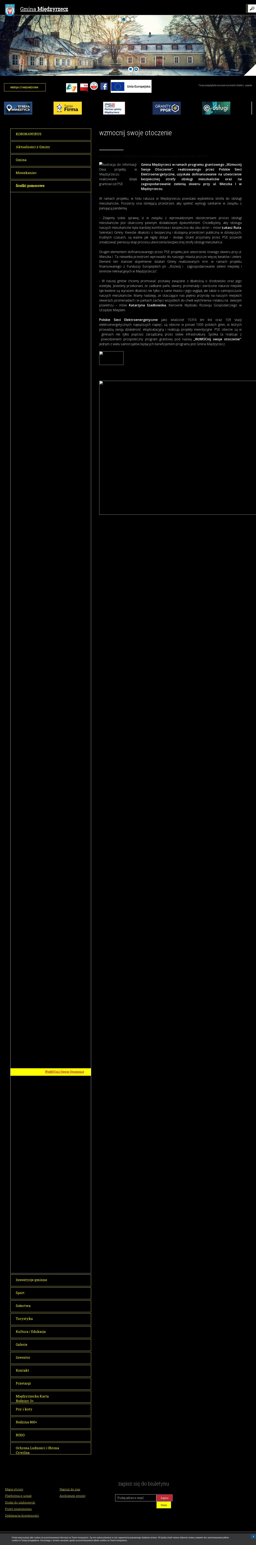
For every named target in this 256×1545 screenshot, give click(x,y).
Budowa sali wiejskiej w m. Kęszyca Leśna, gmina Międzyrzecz (64, 578)
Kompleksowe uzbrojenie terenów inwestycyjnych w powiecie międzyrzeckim (64, 401)
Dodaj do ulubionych (20, 1502)
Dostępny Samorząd (59, 1191)
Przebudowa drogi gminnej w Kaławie (66, 964)
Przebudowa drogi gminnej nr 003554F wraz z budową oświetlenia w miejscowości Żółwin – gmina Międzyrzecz (66, 555)
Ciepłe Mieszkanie (59, 1134)
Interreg (51, 1259)
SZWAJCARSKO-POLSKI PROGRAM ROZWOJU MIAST (65, 1217)
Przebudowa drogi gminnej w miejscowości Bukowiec (66, 663)
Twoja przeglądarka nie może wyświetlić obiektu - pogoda (225, 85)
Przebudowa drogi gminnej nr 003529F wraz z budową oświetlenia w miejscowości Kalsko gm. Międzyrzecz (66, 529)
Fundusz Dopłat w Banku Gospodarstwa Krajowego (63, 1010)
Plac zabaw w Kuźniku (61, 568)
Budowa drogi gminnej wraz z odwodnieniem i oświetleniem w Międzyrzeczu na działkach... (68, 935)
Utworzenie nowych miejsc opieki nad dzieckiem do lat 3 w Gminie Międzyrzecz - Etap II (67, 496)
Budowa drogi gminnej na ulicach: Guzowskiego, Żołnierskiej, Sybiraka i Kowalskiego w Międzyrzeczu (68, 950)
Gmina (36, 9)
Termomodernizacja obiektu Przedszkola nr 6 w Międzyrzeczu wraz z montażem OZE (68, 258)
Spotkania (53, 1241)
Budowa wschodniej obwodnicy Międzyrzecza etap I (67, 859)
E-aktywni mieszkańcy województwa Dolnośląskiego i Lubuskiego (67, 728)
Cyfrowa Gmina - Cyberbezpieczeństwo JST (64, 716)
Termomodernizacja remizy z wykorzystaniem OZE (66, 1125)
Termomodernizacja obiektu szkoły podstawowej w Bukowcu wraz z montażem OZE (68, 244)
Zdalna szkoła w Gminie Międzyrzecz (62, 692)
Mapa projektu (56, 789)
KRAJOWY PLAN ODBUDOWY (66, 1198)
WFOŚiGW (52, 1100)
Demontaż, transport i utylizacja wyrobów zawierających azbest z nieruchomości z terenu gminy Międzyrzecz (68, 1059)
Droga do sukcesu (58, 435)
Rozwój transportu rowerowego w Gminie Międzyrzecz (67, 208)
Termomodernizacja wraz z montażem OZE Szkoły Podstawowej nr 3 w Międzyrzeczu (65, 349)
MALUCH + (53, 1027)
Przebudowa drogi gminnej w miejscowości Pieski (66, 643)
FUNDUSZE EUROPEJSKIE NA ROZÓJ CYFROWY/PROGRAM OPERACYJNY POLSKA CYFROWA (66, 678)
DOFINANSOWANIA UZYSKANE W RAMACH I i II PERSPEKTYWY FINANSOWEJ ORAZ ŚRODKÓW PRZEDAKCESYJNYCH (67, 1086)
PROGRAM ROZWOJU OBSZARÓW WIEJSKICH (62, 515)
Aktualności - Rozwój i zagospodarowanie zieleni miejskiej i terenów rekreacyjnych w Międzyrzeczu (67, 808)
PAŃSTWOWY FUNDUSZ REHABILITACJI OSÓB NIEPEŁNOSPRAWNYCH (62, 1180)
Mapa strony (14, 1489)
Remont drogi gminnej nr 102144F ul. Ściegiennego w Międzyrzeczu (68, 872)
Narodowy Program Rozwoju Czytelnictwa (65, 1250)
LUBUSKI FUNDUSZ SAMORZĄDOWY (60, 1154)
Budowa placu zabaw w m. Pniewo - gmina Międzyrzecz (66, 542)
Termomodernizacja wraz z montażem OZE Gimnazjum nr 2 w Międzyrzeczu (67, 334)
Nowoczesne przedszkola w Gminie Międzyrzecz (65, 426)
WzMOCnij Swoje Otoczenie (64, 1072)
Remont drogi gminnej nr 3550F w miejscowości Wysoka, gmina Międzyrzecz (67, 885)
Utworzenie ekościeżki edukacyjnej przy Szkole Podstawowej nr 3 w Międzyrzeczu (63, 1112)
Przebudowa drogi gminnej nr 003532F (66, 974)
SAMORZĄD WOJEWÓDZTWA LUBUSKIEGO (65, 1143)
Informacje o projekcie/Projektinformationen (67, 1267)
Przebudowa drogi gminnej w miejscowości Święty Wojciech (66, 633)
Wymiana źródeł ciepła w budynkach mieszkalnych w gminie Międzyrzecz (65, 387)
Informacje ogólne (59, 1226)
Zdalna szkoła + (57, 700)
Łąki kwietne (55, 796)
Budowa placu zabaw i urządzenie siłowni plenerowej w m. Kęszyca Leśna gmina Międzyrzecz (68, 619)
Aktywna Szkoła (57, 1019)
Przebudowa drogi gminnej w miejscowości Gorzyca (66, 653)
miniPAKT (53, 739)
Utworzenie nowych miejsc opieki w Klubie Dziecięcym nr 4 (67, 1206)
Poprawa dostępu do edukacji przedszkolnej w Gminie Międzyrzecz (65, 469)
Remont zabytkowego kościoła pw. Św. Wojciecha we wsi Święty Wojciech (68, 848)
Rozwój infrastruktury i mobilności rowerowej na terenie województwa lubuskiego (68, 1166)
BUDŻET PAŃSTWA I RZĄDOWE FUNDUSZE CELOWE (67, 822)
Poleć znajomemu (18, 1509)
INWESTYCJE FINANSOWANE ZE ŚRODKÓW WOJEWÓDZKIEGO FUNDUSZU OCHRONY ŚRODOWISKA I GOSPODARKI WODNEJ (67, 1041)
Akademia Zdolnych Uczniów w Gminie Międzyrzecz (67, 218)
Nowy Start (54, 506)
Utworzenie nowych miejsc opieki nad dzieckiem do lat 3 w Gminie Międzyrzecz (67, 482)
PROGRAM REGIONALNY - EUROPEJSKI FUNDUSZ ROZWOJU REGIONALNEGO (64, 320)
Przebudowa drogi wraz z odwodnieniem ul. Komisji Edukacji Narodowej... (63, 922)
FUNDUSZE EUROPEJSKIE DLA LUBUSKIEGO (67, 197)
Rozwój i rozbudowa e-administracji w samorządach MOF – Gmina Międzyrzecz (65, 230)
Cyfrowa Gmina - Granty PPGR (66, 708)
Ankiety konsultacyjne (61, 1234)
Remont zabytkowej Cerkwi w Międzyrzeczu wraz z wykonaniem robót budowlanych (68, 834)
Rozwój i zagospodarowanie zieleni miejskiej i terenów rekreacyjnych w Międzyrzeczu (67, 778)
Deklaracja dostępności (22, 1515)
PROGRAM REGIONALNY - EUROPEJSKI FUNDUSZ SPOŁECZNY (63, 414)
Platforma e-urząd (18, 1496)
